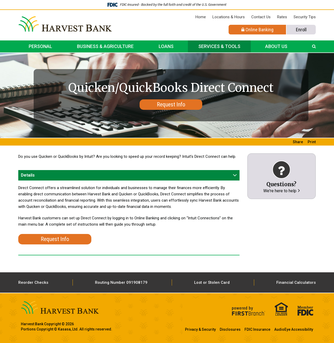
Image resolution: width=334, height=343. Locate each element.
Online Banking (257, 29)
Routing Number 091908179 (121, 282)
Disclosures (230, 329)
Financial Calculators (296, 282)
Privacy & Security (200, 329)
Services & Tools (219, 46)
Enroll (301, 29)
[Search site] (314, 46)
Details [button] (28, 175)
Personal (40, 46)
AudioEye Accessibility (293, 329)
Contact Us (261, 17)
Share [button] (298, 142)
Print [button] (312, 142)
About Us (276, 46)
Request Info (171, 104)
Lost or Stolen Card (212, 282)
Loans (166, 46)
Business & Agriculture (105, 46)
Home (200, 17)
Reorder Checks (33, 282)
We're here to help (279, 190)
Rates (282, 17)
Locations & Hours (228, 17)
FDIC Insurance (257, 329)
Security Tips (305, 17)
